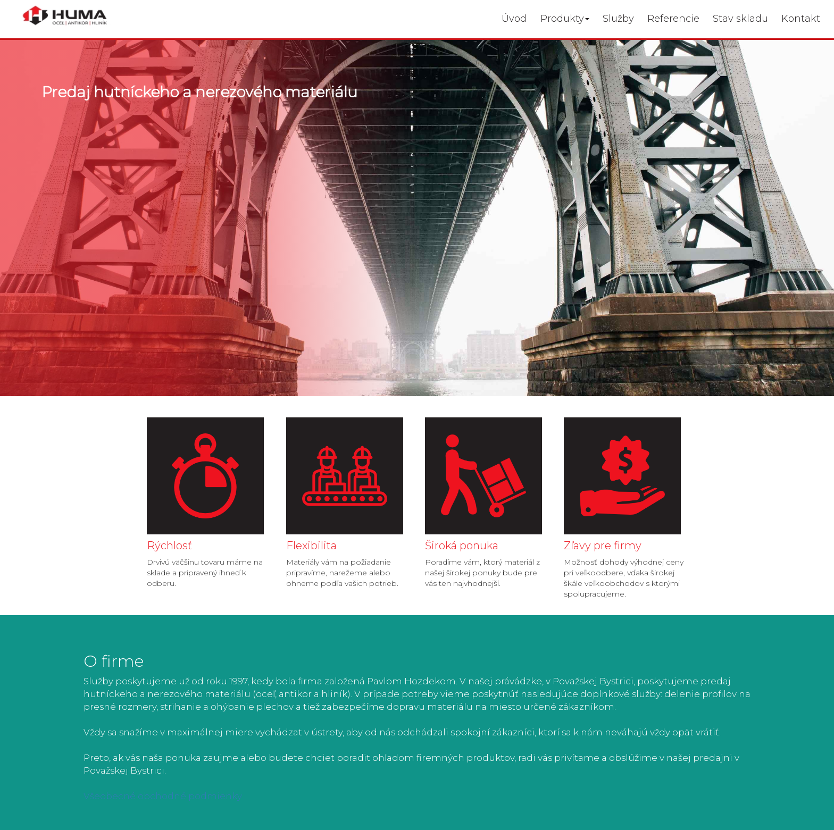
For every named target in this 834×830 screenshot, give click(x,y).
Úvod (514, 18)
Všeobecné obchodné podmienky (163, 796)
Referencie (673, 18)
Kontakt (800, 18)
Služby (618, 18)
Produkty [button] (564, 18)
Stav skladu (740, 18)
